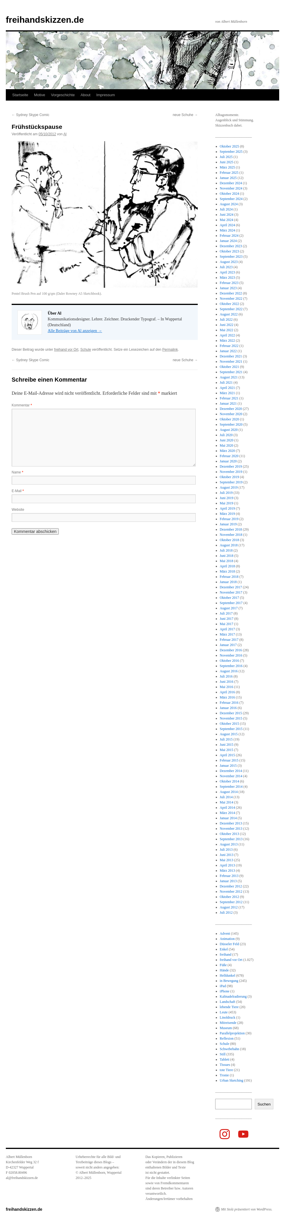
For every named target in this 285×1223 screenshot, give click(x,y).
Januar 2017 (228, 645)
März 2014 (227, 813)
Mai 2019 (226, 503)
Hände (224, 970)
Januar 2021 (228, 403)
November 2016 (231, 655)
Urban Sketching (231, 1080)
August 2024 (229, 204)
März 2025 (227, 167)
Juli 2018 (226, 550)
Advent (225, 933)
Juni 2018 (227, 556)
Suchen (263, 1104)
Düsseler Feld (229, 944)
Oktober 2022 (229, 304)
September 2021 (231, 372)
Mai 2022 (226, 330)
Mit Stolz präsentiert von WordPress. (246, 1209)
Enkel (224, 949)
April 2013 (227, 865)
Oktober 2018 (229, 540)
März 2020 (227, 451)
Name (17, 472)
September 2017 (231, 603)
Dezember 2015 (231, 713)
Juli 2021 (226, 382)
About (85, 95)
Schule (85, 350)
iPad (223, 986)
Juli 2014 (226, 797)
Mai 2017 (226, 624)
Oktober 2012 (229, 897)
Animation (227, 939)
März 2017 (227, 634)
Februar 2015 (229, 760)
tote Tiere (226, 1070)
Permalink (170, 350)
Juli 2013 (226, 849)
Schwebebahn (229, 1049)
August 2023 (229, 262)
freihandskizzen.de (45, 19)
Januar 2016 (228, 708)
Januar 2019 (228, 524)
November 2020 (231, 414)
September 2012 (231, 902)
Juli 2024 (226, 209)
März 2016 (227, 697)
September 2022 (231, 309)
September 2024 (231, 199)
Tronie (224, 1075)
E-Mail (18, 491)
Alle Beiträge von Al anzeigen (75, 331)
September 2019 (231, 482)
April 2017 (227, 629)
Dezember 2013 (231, 823)
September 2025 (231, 152)
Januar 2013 (228, 881)
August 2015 (229, 734)
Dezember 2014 (231, 771)
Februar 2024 (229, 236)
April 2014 (227, 808)
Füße (223, 965)
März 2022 (227, 340)
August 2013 (229, 844)
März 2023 (227, 278)
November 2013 (231, 829)
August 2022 (229, 314)
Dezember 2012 (231, 886)
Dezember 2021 (231, 356)
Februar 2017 (229, 640)
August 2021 (229, 377)
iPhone (224, 991)
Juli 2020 (226, 435)
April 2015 (227, 755)
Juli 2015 (226, 739)
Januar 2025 (228, 178)
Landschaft (227, 1002)
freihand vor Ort (66, 350)
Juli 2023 (226, 267)
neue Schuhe (185, 115)
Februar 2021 (229, 398)
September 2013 (231, 839)
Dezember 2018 (231, 529)
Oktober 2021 (229, 367)
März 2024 (227, 230)
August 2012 (229, 907)
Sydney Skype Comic (30, 115)
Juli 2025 (226, 157)
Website (18, 510)
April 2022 (227, 335)
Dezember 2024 (231, 183)
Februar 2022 (229, 346)
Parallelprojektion (232, 1033)
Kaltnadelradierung (233, 996)
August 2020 (229, 430)
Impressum (105, 95)
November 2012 (231, 891)
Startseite (20, 95)
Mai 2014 (226, 802)
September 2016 (231, 666)
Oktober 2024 (229, 194)
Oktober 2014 (229, 781)
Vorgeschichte (63, 95)
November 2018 (231, 535)
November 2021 (231, 361)
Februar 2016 (229, 703)
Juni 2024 (227, 215)
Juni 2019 (227, 498)
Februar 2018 (229, 577)
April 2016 (227, 692)
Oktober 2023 (229, 251)
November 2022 (231, 298)
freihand (225, 954)
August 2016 (229, 671)
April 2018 (227, 566)
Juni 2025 (227, 162)
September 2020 (231, 424)
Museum (226, 1028)
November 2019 (231, 472)
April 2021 (227, 388)
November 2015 (231, 718)
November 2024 (231, 188)
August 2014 (229, 792)
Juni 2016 (227, 682)
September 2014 (231, 787)
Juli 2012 (226, 912)
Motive (39, 95)
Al (65, 134)
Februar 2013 (229, 876)
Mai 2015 (226, 750)
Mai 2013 (226, 860)
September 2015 (231, 729)
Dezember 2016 (231, 650)
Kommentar (22, 405)
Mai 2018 (226, 561)
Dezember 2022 (231, 293)
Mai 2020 (226, 445)
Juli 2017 (226, 613)
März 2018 (227, 571)
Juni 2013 (227, 855)
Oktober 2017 (229, 598)
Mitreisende (228, 1023)
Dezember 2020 (231, 409)
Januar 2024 (228, 241)
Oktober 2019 (229, 477)
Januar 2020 (228, 461)
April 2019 (227, 508)
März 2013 (227, 870)
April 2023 (227, 272)
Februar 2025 (229, 173)
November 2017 (231, 592)
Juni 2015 (227, 745)
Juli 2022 (226, 319)
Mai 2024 (226, 220)
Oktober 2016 (229, 661)
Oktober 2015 (229, 724)
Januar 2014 (228, 818)
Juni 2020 (227, 440)
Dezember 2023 (231, 246)
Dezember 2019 (231, 466)
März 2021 (227, 393)
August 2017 (229, 608)
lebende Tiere (229, 1007)
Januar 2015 (228, 766)
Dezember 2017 (231, 587)
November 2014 (231, 776)
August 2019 (229, 487)
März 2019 (227, 514)
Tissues (225, 1065)
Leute (224, 1012)
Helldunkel (227, 975)
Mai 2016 (226, 687)
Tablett (224, 1059)
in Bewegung (229, 981)
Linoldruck (227, 1017)
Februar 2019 (229, 519)
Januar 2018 (228, 582)
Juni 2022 (227, 325)
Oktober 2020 (229, 419)
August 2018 (229, 545)
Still (223, 1054)
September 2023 (231, 257)
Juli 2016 (226, 676)
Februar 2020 (229, 456)
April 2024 (227, 225)
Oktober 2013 (229, 834)
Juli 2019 (226, 493)
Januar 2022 (228, 351)
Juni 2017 (227, 619)
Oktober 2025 (229, 146)
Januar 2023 (228, 288)
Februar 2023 (229, 283)
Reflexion (227, 1038)
